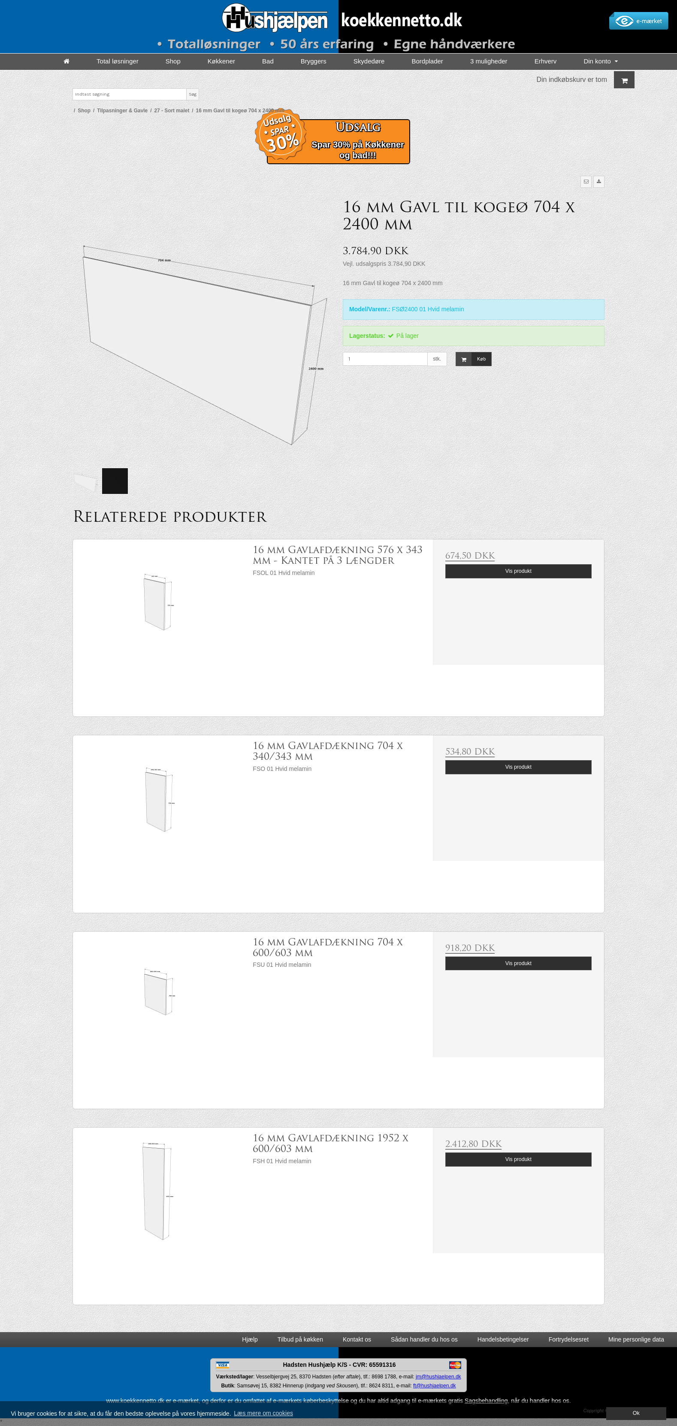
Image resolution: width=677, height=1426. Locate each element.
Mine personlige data (636, 1339)
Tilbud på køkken (300, 1339)
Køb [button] (471, 359)
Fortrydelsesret (569, 1339)
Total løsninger (118, 61)
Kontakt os (357, 1339)
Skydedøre (369, 61)
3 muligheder (489, 61)
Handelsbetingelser (503, 1339)
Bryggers (313, 61)
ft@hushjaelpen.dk (434, 1386)
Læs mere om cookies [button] (263, 1413)
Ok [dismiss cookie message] (636, 1413)
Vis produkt (518, 571)
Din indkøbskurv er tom (586, 79)
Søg (192, 94)
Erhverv (546, 61)
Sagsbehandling (486, 1400)
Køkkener (221, 61)
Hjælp (250, 1339)
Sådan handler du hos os (424, 1339)
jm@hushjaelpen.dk (438, 1377)
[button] (586, 182)
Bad (268, 61)
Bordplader (427, 61)
